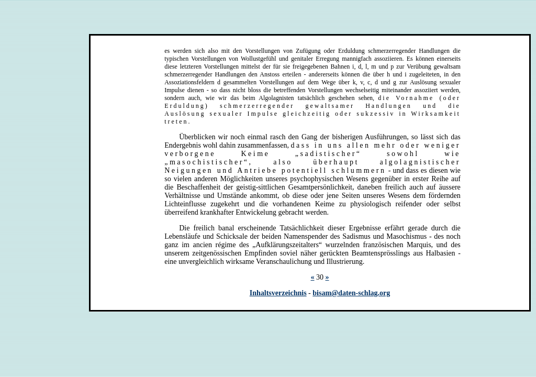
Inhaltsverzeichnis (278, 293)
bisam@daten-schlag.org (351, 293)
